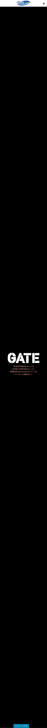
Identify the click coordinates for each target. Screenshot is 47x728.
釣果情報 (25, 726)
